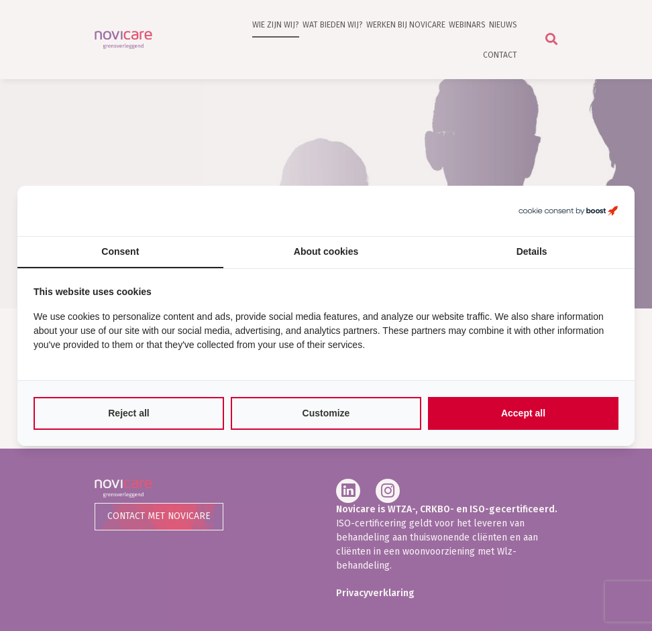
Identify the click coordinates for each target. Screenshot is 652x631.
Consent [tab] (120, 251)
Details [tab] (532, 251)
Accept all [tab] (523, 413)
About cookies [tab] (326, 251)
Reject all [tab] (128, 413)
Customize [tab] (326, 413)
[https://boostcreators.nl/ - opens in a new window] (568, 211)
